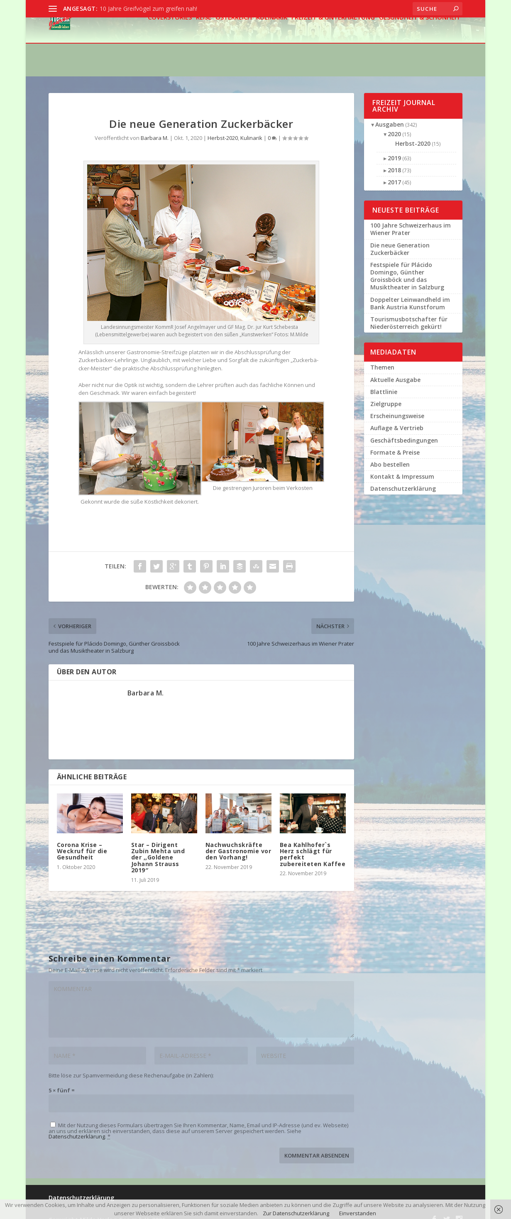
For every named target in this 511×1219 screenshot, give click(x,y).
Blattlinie (383, 381)
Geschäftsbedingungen (404, 430)
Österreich (233, 40)
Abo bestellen (390, 454)
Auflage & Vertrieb (396, 417)
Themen (382, 357)
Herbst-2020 (223, 127)
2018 (394, 160)
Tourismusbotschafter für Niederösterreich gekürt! (408, 312)
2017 (394, 172)
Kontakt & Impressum (402, 466)
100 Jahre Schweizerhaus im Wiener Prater (410, 218)
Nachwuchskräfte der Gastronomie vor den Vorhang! (238, 840)
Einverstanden (357, 1213)
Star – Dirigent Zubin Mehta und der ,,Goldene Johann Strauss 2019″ (158, 847)
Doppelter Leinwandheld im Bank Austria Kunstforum (410, 293)
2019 (394, 148)
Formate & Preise (395, 442)
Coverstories (170, 40)
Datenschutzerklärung (77, 1126)
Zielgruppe (385, 393)
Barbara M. (155, 127)
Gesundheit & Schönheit (419, 40)
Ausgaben (389, 114)
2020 (394, 123)
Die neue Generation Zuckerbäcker (400, 238)
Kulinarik (271, 40)
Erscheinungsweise (397, 405)
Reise (203, 40)
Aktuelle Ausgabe (395, 369)
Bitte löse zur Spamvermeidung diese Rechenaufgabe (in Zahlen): (131, 1065)
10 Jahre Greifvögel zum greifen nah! (148, 8)
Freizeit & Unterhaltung (333, 40)
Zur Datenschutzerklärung (296, 1213)
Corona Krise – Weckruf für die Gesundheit (82, 840)
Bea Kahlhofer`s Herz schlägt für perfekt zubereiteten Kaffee (313, 843)
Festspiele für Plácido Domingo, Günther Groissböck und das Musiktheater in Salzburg (407, 265)
